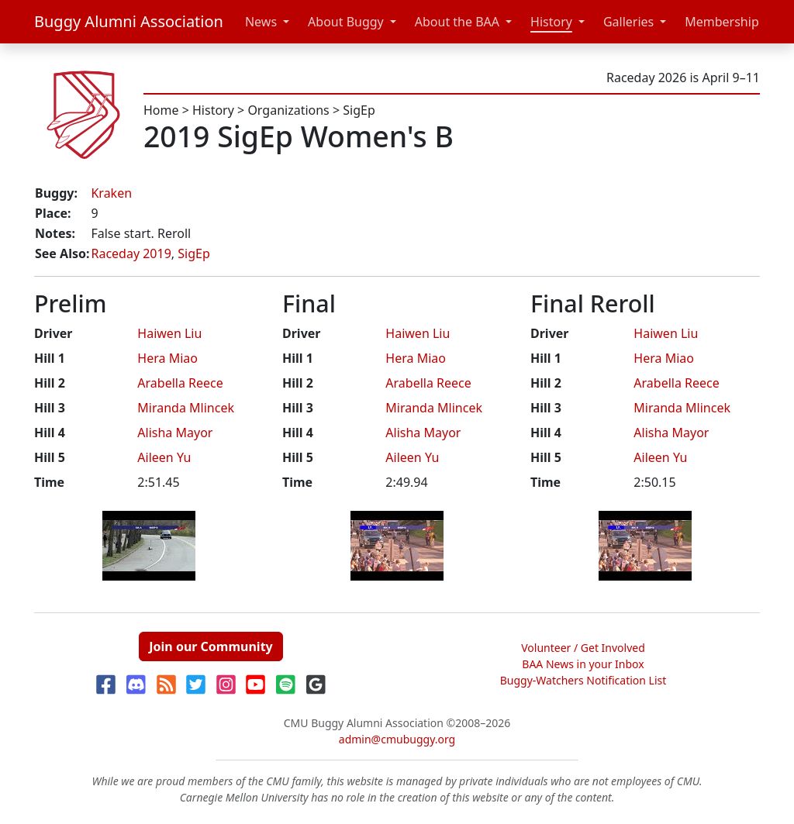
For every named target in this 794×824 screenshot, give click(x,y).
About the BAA (457, 21)
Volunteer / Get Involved (583, 647)
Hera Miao (167, 358)
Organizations (288, 110)
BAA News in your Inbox (583, 664)
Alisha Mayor (174, 432)
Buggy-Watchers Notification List (583, 680)
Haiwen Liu (169, 333)
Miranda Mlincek (185, 407)
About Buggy (346, 21)
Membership (722, 21)
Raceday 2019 (131, 253)
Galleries (628, 21)
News (261, 21)
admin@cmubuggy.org (397, 739)
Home (161, 110)
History (551, 21)
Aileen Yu (164, 457)
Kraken (111, 193)
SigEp (359, 110)
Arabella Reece (180, 382)
